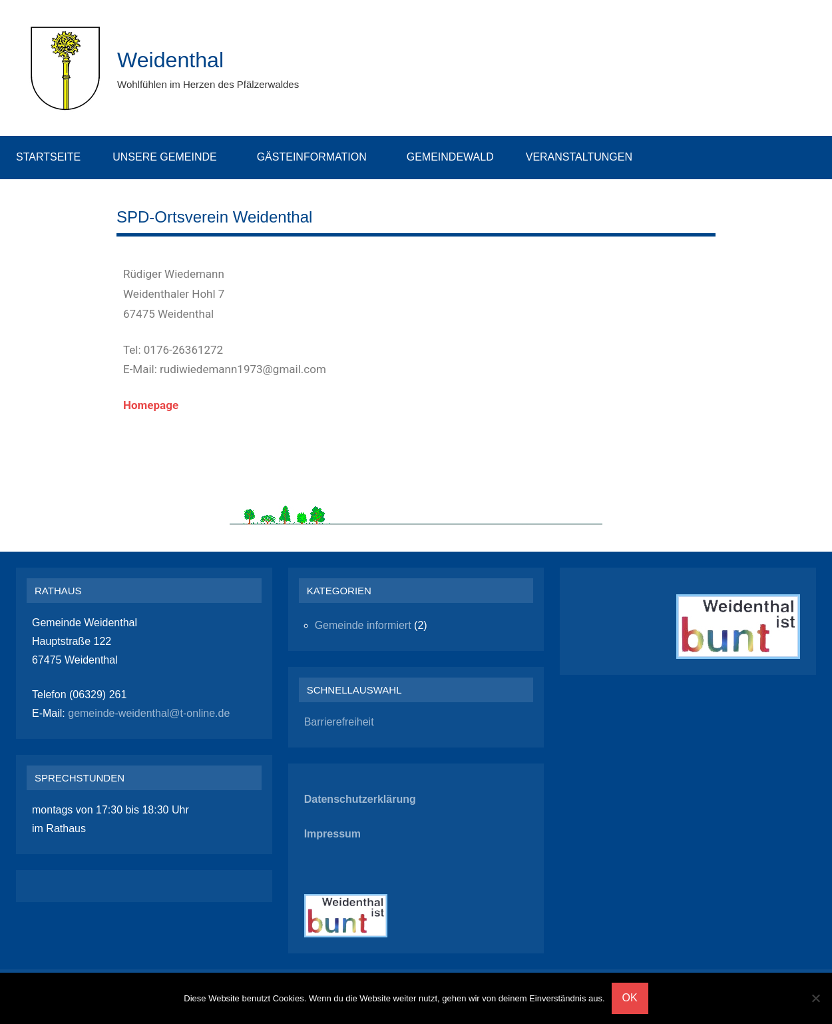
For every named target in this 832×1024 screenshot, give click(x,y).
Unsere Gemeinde (171, 157)
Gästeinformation (318, 157)
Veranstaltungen (586, 157)
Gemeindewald (450, 157)
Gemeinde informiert (363, 625)
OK (630, 997)
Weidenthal (176, 59)
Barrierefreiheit (339, 722)
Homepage (150, 405)
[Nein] (815, 998)
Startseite (48, 157)
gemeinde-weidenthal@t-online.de (147, 713)
